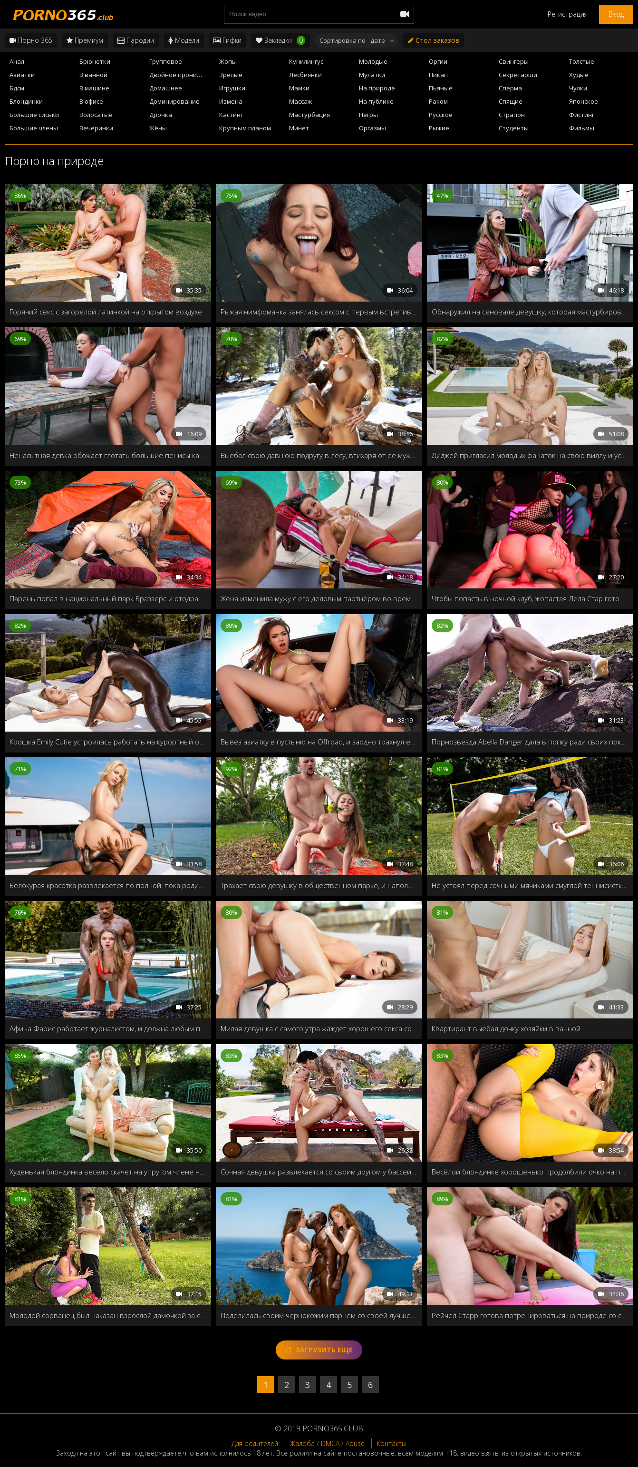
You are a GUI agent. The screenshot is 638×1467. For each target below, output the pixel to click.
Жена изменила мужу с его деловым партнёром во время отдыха (319, 598)
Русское (441, 114)
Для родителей (255, 1443)
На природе (377, 88)
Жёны (158, 128)
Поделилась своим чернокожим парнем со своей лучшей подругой (319, 1315)
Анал (17, 61)
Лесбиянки (305, 74)
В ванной (93, 74)
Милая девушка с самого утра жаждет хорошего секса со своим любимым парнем (319, 1028)
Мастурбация (309, 114)
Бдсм (17, 88)
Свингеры (514, 61)
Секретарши (518, 74)
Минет (299, 128)
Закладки (280, 40)
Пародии (135, 40)
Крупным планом (245, 128)
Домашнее (165, 88)
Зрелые (230, 74)
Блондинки (26, 101)
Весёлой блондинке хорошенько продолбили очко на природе (530, 1171)
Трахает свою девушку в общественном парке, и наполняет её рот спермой (319, 885)
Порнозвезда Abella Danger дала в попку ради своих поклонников (530, 741)
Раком (438, 101)
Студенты (514, 128)
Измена (230, 101)
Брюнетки (94, 61)
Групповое (165, 61)
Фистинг (581, 114)
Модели (183, 40)
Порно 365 (31, 40)
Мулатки (372, 74)
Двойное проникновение (181, 74)
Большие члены (34, 128)
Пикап (438, 74)
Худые (579, 74)
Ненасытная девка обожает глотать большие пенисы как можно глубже (108, 455)
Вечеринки (96, 128)
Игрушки (232, 88)
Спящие (510, 101)
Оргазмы (372, 128)
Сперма (510, 88)
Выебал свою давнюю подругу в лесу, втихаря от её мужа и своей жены (319, 455)
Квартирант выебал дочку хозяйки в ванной (506, 1028)
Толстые (581, 61)
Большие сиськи (34, 114)
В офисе (91, 101)
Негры (368, 114)
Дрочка (160, 114)
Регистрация (568, 14)
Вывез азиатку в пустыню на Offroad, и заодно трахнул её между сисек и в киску (319, 741)
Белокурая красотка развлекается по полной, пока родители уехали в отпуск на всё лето (108, 885)
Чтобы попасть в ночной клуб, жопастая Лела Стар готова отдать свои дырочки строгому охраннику (530, 598)
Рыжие (439, 128)
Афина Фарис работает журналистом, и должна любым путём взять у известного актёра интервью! (108, 1028)
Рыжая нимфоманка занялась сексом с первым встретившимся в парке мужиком (319, 311)
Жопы (228, 61)
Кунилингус (306, 61)
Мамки (299, 88)
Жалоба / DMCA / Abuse (327, 1443)
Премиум (85, 40)
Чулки (578, 88)
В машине (94, 88)
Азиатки (22, 74)
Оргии (438, 61)
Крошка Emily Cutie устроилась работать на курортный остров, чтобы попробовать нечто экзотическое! (108, 741)
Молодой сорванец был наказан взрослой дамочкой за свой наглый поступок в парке (108, 1315)
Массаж (300, 101)
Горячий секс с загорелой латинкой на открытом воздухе (106, 311)
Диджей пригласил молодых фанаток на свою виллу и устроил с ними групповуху (530, 455)
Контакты (391, 1443)
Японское (583, 101)
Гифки (227, 40)
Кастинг (231, 114)
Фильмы (581, 128)
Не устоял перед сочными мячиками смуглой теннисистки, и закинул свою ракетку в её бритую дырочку (530, 885)
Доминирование (174, 101)
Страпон (512, 114)
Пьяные (441, 88)
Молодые (373, 61)
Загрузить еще (319, 1349)
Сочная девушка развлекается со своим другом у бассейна (319, 1171)
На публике (376, 101)
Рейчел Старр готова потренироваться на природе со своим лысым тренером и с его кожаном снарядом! (530, 1315)
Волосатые (96, 114)
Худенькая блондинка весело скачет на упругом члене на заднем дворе (108, 1171)
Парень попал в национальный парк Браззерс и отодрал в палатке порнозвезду (108, 598)
